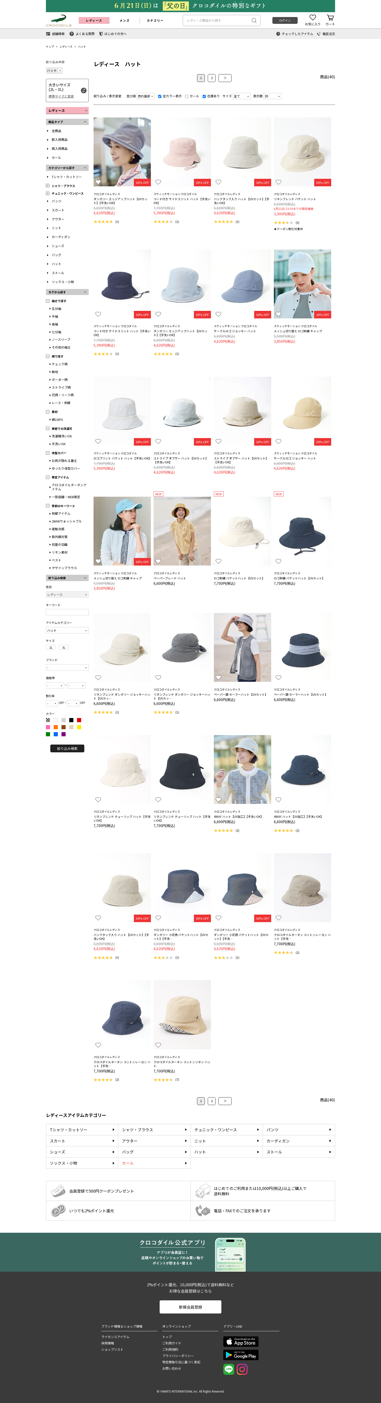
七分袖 (56, 332)
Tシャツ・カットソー (67, 176)
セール (56, 157)
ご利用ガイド (171, 1343)
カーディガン (61, 236)
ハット (82, 46)
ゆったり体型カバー (66, 468)
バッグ (56, 254)
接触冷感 (58, 529)
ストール (58, 272)
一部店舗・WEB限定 (66, 497)
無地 (55, 371)
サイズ (227, 96)
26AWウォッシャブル (67, 521)
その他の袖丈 (61, 347)
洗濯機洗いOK (62, 436)
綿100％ (57, 419)
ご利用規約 (170, 1349)
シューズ (58, 245)
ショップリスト (112, 1349)
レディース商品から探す (204, 20)
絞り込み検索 (67, 748)
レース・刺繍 (61, 402)
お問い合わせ (171, 1368)
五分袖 (56, 308)
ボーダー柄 (60, 379)
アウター (58, 219)
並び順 (131, 96)
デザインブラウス (64, 568)
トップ (50, 46)
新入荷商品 (60, 139)
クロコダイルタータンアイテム (69, 487)
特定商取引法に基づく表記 (181, 1362)
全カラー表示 (170, 96)
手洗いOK (59, 443)
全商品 (56, 130)
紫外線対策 (60, 536)
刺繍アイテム (61, 513)
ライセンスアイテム (115, 1336)
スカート (58, 210)
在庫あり (211, 96)
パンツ (56, 201)
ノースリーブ (61, 339)
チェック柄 (60, 364)
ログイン (285, 20)
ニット (56, 227)
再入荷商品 (60, 148)
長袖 (55, 324)
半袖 (55, 316)
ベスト (56, 560)
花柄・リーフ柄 (63, 395)
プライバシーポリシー (178, 1355)
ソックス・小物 (63, 281)
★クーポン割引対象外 (288, 229)
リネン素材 (60, 552)
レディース (66, 46)
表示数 (258, 96)
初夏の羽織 (60, 544)
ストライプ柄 (61, 387)
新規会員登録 (190, 1307)
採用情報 (107, 1343)
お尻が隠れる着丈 (64, 460)
